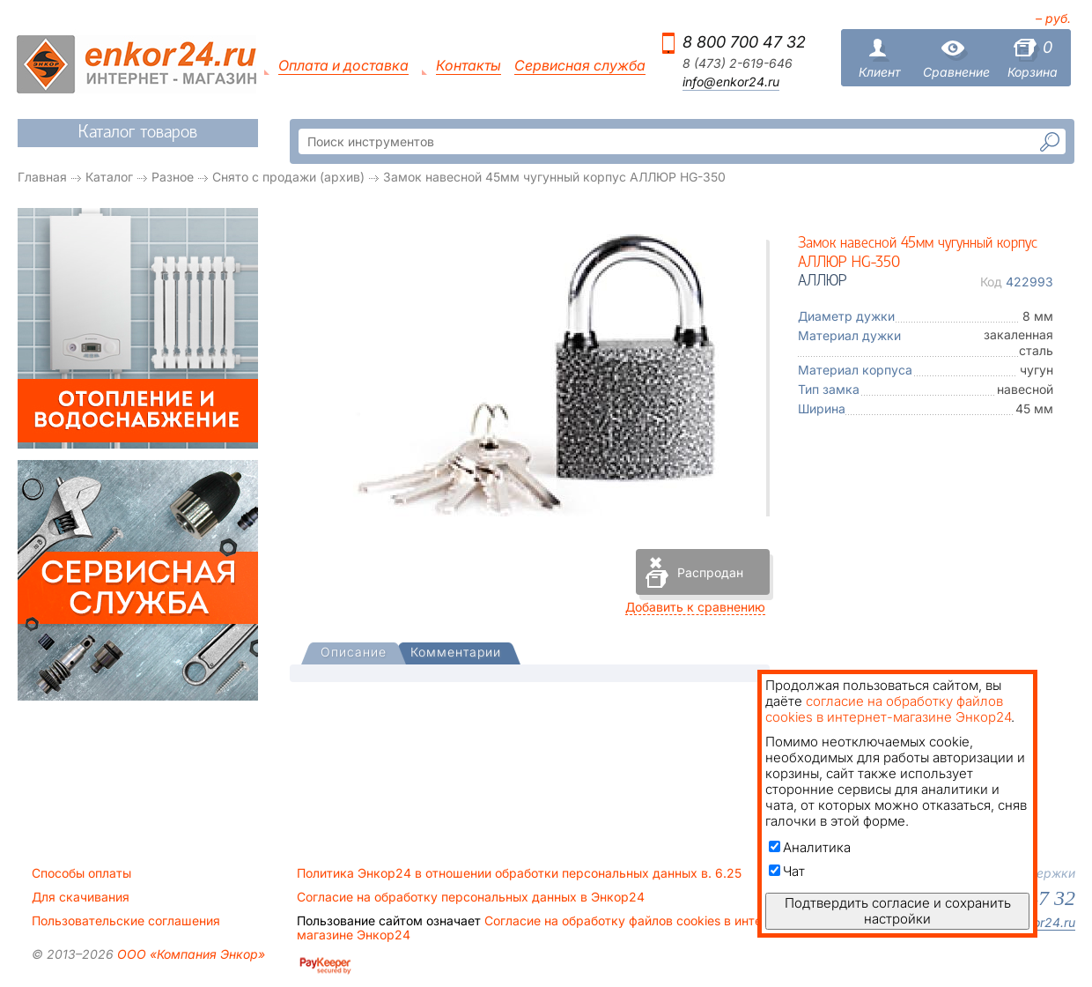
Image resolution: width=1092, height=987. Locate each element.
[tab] (353, 653)
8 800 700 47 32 (744, 42)
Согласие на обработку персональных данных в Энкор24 (471, 897)
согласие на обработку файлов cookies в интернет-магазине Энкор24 (888, 709)
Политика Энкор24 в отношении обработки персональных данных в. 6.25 (519, 873)
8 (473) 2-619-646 (737, 63)
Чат (787, 871)
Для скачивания (80, 897)
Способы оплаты (81, 873)
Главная (42, 176)
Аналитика (810, 847)
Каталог (109, 176)
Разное (172, 176)
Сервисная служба (580, 65)
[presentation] (353, 653)
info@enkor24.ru (730, 82)
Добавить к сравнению (695, 606)
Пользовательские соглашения (126, 921)
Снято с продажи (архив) (288, 176)
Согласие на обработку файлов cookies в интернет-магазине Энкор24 (546, 928)
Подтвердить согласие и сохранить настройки (898, 910)
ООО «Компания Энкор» (189, 953)
